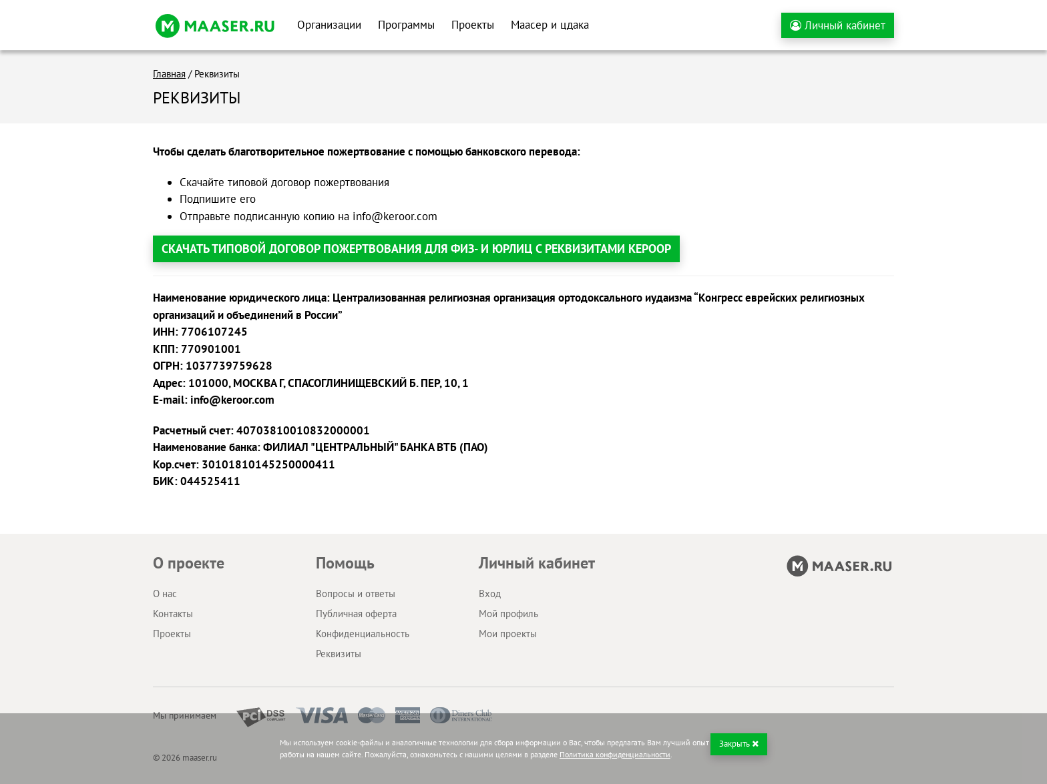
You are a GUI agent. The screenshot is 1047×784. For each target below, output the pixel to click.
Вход (490, 593)
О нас (165, 593)
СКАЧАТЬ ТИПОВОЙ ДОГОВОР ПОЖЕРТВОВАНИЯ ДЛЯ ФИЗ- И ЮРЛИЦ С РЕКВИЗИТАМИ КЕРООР (416, 248)
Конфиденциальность (362, 633)
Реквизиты (338, 653)
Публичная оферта (356, 613)
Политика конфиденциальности (615, 754)
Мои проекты (508, 633)
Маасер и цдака (550, 24)
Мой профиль (508, 613)
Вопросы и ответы (355, 593)
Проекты (472, 24)
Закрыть (739, 743)
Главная (169, 73)
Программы (406, 24)
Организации (329, 24)
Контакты (173, 613)
